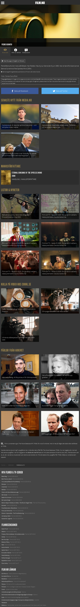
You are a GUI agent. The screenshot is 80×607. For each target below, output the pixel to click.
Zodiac (3, 532)
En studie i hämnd (6, 548)
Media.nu (4, 600)
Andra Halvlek (5, 542)
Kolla (3, 592)
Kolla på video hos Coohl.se (16, 282)
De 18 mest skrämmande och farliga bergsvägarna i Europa (17, 590)
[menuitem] (3, 460)
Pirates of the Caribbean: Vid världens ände (13, 529)
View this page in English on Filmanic (13, 61)
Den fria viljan (5, 535)
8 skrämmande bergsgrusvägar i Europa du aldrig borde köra (18, 595)
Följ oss (4, 579)
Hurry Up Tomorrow (7, 506)
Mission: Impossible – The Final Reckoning (13, 508)
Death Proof (5, 524)
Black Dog (4, 471)
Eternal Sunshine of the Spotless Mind (14, 69)
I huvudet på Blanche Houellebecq (11, 477)
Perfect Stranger (6, 553)
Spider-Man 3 (5, 545)
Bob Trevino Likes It (7, 474)
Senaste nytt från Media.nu (16, 100)
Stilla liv (4, 527)
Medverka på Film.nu (7, 577)
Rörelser (4, 479)
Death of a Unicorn (6, 493)
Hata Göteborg (5, 550)
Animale (4, 500)
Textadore (4, 598)
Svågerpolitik (5, 603)
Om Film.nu (5, 569)
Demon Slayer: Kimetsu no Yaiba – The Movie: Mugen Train (17, 498)
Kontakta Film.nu (6, 571)
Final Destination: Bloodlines (9, 503)
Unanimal (4, 482)
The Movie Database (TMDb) (51, 445)
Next (3, 540)
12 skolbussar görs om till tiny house (11, 587)
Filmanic (4, 582)
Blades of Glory (6, 537)
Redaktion (4, 574)
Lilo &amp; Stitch (6, 511)
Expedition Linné (6, 556)
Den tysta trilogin (6, 495)
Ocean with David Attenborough (10, 487)
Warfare (4, 485)
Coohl (3, 585)
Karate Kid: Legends (7, 514)
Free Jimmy (5, 558)
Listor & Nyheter (10, 189)
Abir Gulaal (4, 490)
